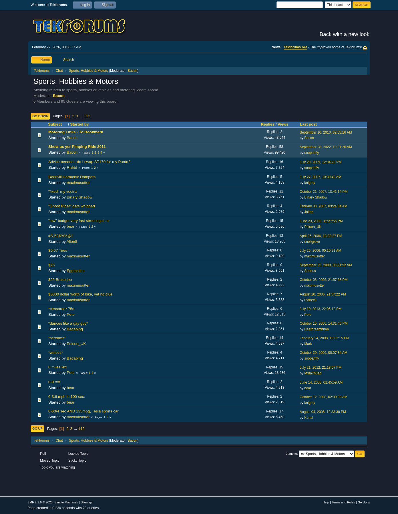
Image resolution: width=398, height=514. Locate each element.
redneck (310, 300)
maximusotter (78, 182)
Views (283, 124)
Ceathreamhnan (316, 329)
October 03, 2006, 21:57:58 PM (323, 280)
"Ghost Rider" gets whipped (71, 206)
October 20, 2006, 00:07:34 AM (323, 353)
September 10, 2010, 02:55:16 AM (326, 132)
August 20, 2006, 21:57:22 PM (323, 294)
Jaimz (308, 212)
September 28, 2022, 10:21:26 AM (326, 147)
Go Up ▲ (364, 502)
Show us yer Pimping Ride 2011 (77, 146)
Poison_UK (312, 227)
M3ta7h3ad (312, 373)
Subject (57, 124)
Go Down (40, 116)
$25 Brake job (60, 279)
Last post (308, 124)
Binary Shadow (79, 197)
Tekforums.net (295, 47)
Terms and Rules (343, 502)
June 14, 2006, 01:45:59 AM (321, 382)
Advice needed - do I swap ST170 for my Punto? (89, 162)
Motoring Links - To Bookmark (75, 132)
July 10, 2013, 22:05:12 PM (320, 309)
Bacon (132, 71)
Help (326, 502)
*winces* (55, 352)
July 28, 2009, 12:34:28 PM (320, 162)
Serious (310, 271)
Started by (79, 124)
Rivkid (72, 167)
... (81, 116)
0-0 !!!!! (54, 382)
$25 (51, 265)
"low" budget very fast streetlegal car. (79, 221)
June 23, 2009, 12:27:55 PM (321, 221)
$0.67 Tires (57, 250)
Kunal (308, 418)
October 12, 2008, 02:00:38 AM (323, 397)
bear (70, 226)
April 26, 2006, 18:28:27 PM (321, 236)
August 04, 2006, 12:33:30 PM (323, 412)
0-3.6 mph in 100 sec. (66, 396)
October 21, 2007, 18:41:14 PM (323, 192)
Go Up (37, 428)
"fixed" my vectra (62, 191)
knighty (309, 183)
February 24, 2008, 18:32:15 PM (324, 338)
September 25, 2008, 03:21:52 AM (326, 265)
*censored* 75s (61, 309)
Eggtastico (75, 271)
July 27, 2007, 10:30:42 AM (320, 177)
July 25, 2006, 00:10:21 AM (320, 251)
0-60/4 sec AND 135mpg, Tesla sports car (83, 411)
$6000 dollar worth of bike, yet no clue (80, 294)
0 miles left (57, 367)
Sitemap (86, 502)
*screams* (57, 338)
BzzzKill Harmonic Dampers (71, 177)
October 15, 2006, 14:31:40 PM (323, 324)
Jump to (291, 453)
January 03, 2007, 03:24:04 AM (323, 206)
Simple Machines (66, 502)
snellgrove (312, 242)
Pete (70, 314)
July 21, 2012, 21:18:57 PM (320, 368)
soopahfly (311, 153)
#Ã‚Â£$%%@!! (60, 236)
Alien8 (72, 241)
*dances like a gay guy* (68, 323)
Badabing (75, 329)
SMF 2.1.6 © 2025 (40, 502)
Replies (267, 124)
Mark (308, 344)
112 (87, 116)
